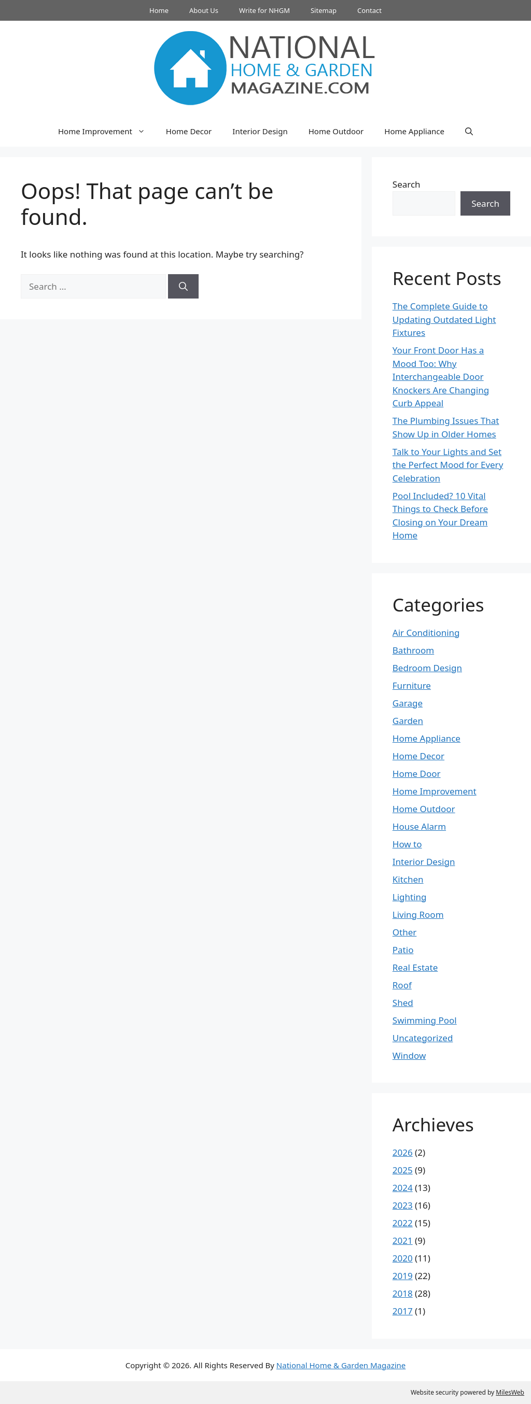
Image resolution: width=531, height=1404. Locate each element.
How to (407, 844)
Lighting (410, 897)
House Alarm (419, 826)
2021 (403, 1240)
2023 (403, 1205)
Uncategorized (423, 1038)
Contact (369, 10)
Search (407, 184)
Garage (408, 703)
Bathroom (413, 650)
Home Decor (189, 131)
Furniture (412, 685)
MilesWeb (510, 1392)
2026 (403, 1152)
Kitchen (408, 879)
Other (405, 932)
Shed (403, 1003)
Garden (408, 721)
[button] (469, 131)
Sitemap (324, 10)
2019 (403, 1276)
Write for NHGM (264, 10)
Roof (402, 985)
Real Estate (415, 967)
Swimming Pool (425, 1020)
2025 (403, 1170)
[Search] (183, 286)
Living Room (418, 914)
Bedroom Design (427, 668)
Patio (403, 950)
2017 (403, 1311)
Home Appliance (414, 131)
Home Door (417, 773)
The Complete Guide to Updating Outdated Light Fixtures (444, 319)
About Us (203, 10)
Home (159, 10)
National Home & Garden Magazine (341, 1365)
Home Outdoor (336, 131)
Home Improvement (107, 131)
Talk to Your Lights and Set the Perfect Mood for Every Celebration (448, 465)
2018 (403, 1293)
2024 (403, 1188)
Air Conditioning (426, 633)
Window (409, 1055)
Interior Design (259, 131)
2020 (403, 1258)
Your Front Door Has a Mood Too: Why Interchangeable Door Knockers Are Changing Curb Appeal (441, 376)
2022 (403, 1223)
